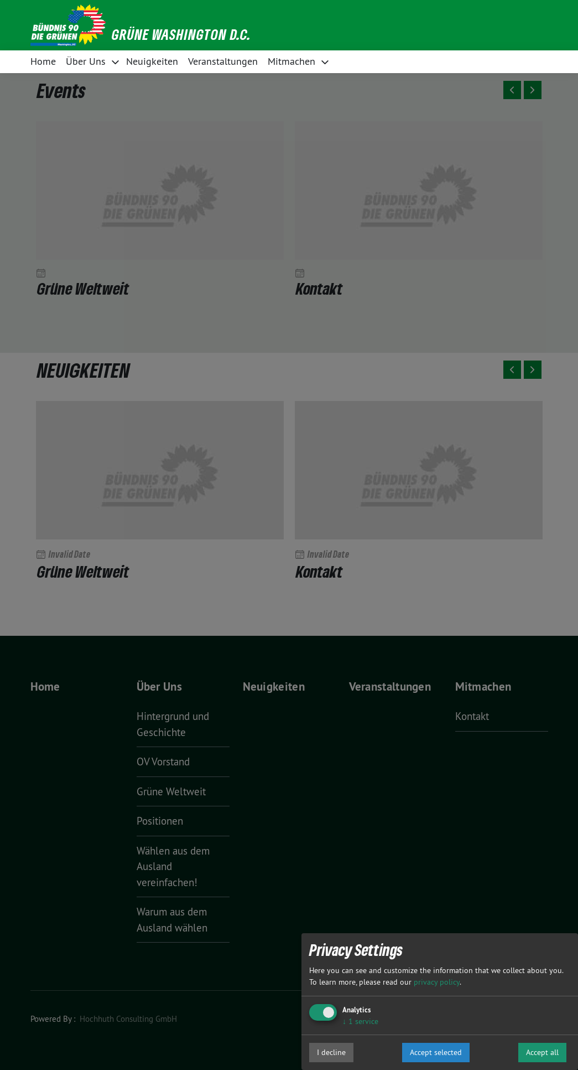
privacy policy (437, 982)
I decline (331, 1052)
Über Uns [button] (86, 61)
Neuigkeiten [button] (152, 61)
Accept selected (436, 1052)
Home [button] (43, 61)
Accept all (542, 1052)
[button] (289, 25)
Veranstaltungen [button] (223, 61)
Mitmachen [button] (291, 61)
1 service (360, 1021)
